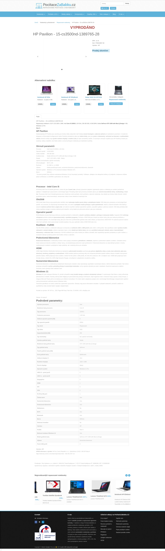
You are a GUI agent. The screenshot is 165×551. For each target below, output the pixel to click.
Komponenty (79, 14)
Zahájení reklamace (106, 537)
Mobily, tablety (67, 14)
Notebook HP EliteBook (69, 97)
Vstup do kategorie (116, 103)
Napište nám (119, 518)
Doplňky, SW (92, 14)
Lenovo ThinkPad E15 (92, 497)
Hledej (127, 3)
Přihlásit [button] (113, 8)
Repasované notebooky (63, 22)
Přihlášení (103, 532)
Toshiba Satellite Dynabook (69, 495)
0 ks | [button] (104, 8)
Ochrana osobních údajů (123, 527)
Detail (53, 104)
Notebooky (41, 14)
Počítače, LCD (53, 14)
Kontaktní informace (42, 518)
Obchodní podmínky (121, 521)
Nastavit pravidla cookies (123, 532)
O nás (121, 14)
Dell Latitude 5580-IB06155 (45, 497)
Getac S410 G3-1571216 (93, 97)
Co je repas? (104, 518)
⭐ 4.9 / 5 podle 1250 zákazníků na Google (66, 547)
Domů (36, 22)
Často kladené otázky (107, 521)
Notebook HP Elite (43, 97)
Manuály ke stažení (106, 529)
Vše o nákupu (105, 14)
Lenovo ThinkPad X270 (116, 496)
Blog (114, 14)
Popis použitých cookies (123, 529)
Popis (37, 116)
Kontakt (48, 547)
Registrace (104, 534)
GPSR (102, 540)
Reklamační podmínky (122, 524)
